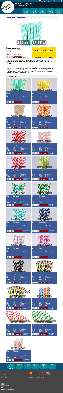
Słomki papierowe (11, 17)
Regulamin (3, 384)
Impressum (3, 383)
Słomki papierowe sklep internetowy (8, 387)
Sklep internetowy (21, 17)
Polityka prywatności (5, 385)
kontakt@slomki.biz (49, 1)
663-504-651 (57, 1)
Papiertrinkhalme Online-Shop (7, 389)
